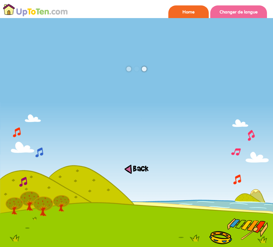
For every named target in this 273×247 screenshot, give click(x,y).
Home (188, 12)
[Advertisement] (136, 233)
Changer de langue (238, 12)
